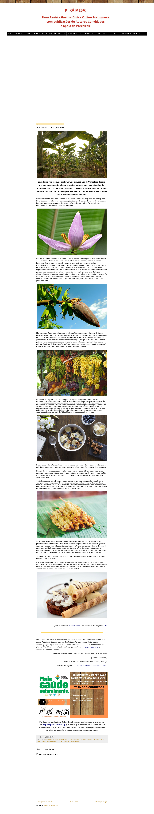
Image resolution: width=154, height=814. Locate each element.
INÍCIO (10, 34)
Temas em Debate (68, 741)
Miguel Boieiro (74, 626)
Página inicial (74, 802)
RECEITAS (19, 34)
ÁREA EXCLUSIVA (86, 34)
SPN (105, 626)
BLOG (116, 34)
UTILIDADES (72, 34)
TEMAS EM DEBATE (32, 34)
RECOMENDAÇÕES (49, 34)
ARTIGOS (136, 34)
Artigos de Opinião (64, 739)
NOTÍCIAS (62, 34)
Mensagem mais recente (45, 802)
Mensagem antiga (101, 802)
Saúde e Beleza (58, 741)
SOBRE (97, 34)
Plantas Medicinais (47, 741)
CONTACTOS (107, 34)
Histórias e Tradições (93, 739)
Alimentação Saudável (51, 739)
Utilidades (77, 741)
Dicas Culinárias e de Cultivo (78, 739)
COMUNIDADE (125, 34)
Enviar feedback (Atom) (51, 805)
